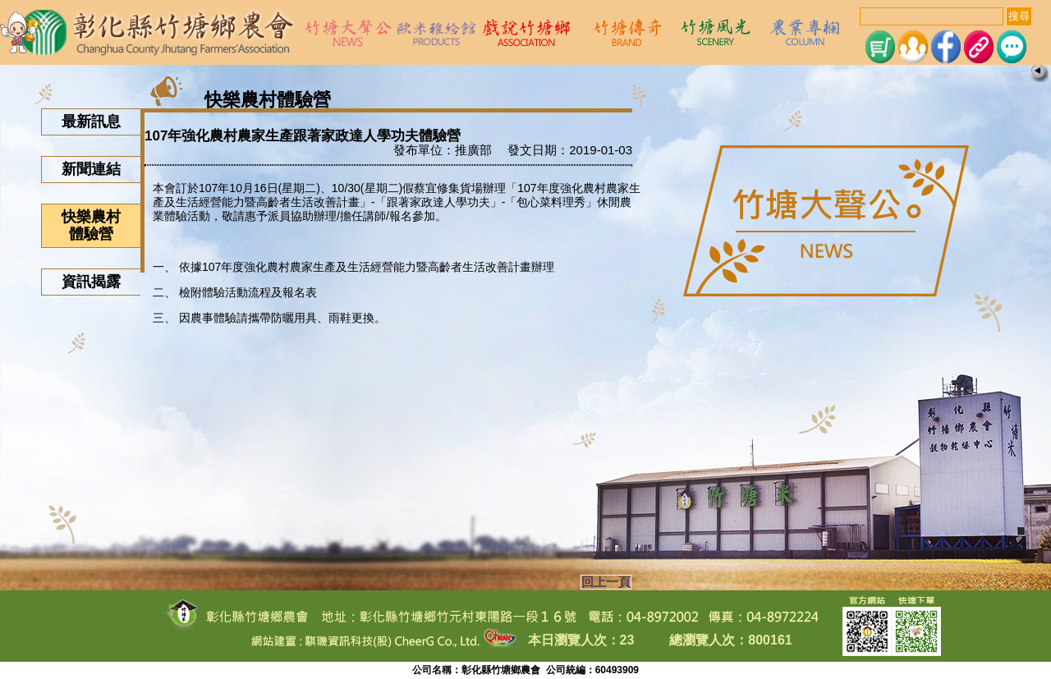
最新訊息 (91, 121)
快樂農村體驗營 (91, 225)
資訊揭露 (91, 281)
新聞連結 (91, 169)
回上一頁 (606, 582)
